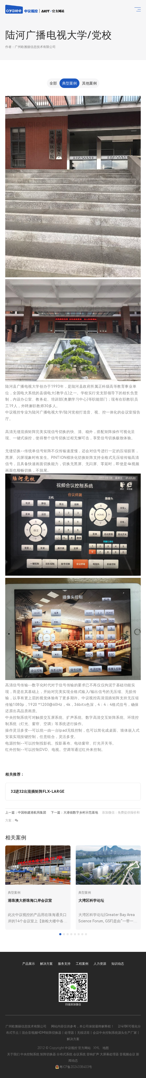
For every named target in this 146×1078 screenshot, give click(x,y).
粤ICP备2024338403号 (73, 1067)
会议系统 (79, 1054)
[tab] (60, 934)
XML (96, 1048)
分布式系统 (64, 1054)
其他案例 (89, 83)
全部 (53, 83)
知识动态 (117, 964)
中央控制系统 (29, 1054)
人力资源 (100, 964)
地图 (105, 1048)
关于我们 (13, 1054)
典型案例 (69, 83)
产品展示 (28, 964)
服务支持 (64, 964)
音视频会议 (127, 1054)
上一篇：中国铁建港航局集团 (25, 812)
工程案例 (82, 964)
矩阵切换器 (48, 1054)
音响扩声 (92, 1054)
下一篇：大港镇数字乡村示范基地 (74, 812)
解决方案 (46, 964)
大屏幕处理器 (109, 1054)
